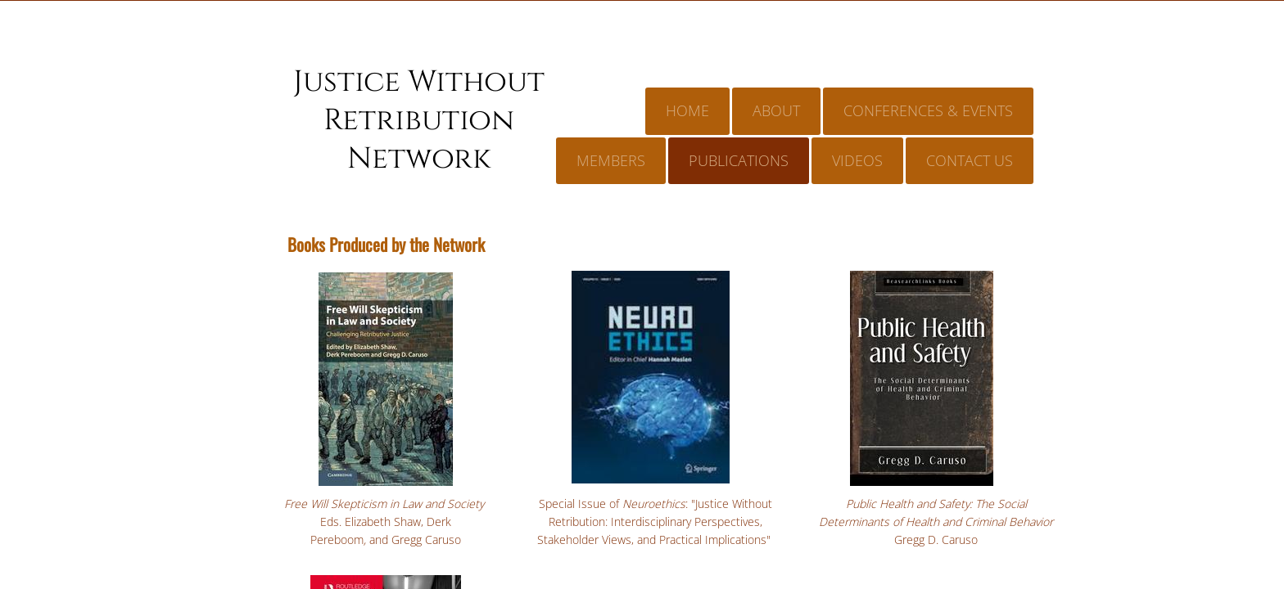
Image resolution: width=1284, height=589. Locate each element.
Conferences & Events (928, 110)
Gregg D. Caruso (936, 539)
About (776, 110)
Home (687, 110)
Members (610, 160)
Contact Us (969, 160)
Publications (739, 160)
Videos (857, 160)
